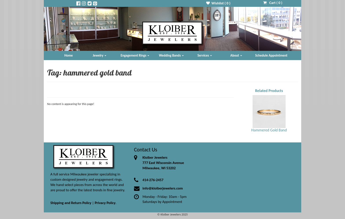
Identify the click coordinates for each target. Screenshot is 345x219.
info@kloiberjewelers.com (162, 188)
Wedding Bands (171, 55)
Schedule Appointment (271, 55)
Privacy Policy (105, 203)
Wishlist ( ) (218, 3)
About (236, 55)
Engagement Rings (135, 55)
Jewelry (99, 55)
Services (205, 55)
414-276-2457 (152, 180)
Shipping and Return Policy (70, 203)
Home (68, 55)
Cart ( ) (272, 2)
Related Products (269, 90)
